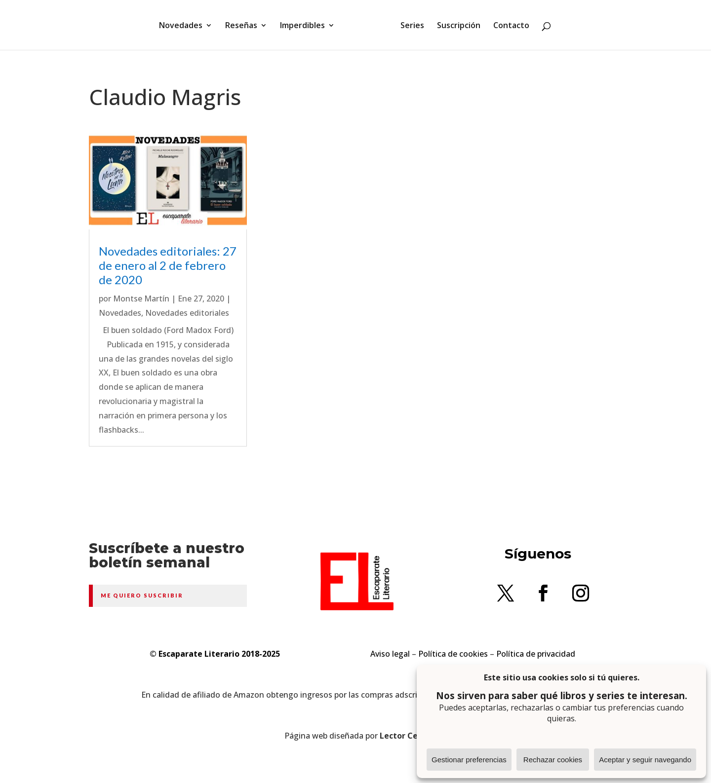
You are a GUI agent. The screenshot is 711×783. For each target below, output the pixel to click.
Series (412, 26)
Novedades (180, 26)
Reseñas (241, 26)
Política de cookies (453, 653)
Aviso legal (390, 653)
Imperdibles (302, 26)
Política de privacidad (535, 653)
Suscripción (458, 26)
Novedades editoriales (187, 312)
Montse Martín (141, 298)
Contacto (511, 26)
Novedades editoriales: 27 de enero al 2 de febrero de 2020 (168, 265)
